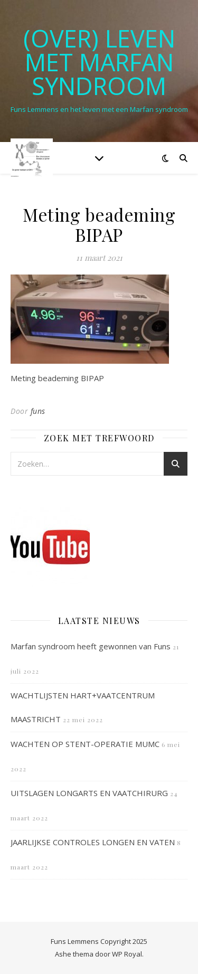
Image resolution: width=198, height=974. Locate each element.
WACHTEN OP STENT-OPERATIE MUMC (85, 744)
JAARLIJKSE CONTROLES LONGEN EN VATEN (93, 842)
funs (38, 411)
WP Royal (127, 954)
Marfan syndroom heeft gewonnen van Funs (91, 646)
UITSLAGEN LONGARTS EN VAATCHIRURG (89, 793)
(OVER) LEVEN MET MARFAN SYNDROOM (99, 62)
